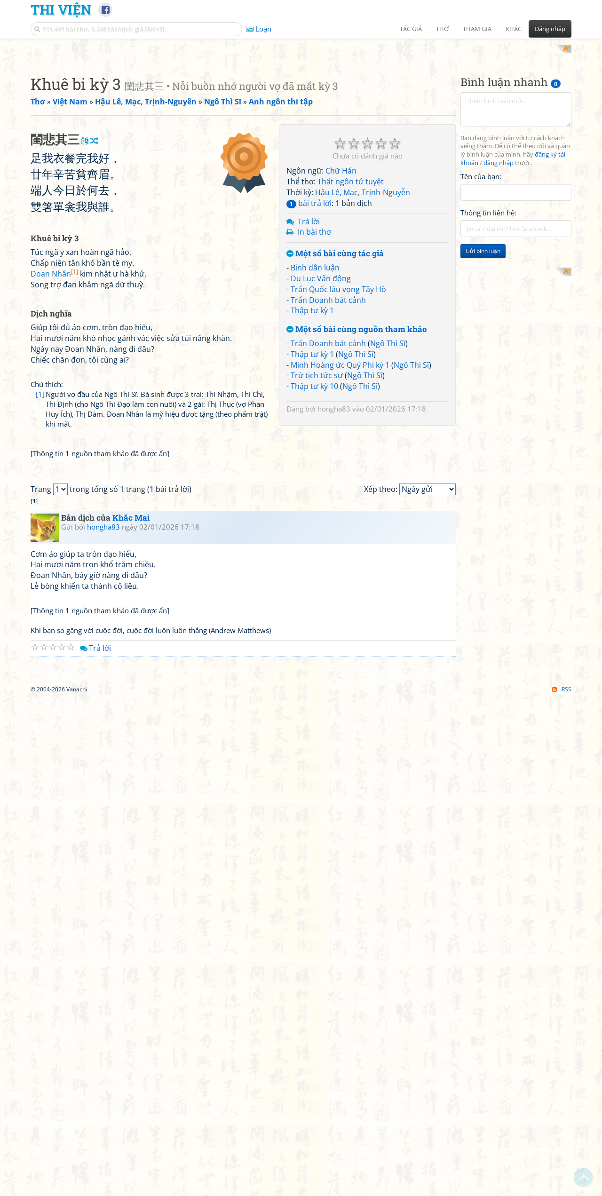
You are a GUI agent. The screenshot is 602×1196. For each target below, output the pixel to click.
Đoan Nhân (54, 397)
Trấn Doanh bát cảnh (328, 291)
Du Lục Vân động (321, 269)
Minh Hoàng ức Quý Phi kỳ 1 (340, 356)
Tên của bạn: (480, 167)
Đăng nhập (550, 28)
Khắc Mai (131, 752)
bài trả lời (309, 194)
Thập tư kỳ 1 (312, 302)
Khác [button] (514, 28)
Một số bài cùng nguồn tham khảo (356, 321)
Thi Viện (61, 9)
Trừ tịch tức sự (317, 367)
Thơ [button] (442, 28)
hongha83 (333, 400)
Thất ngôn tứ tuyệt (350, 173)
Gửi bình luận (483, 242)
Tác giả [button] (411, 28)
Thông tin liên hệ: (488, 204)
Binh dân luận (315, 258)
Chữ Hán (340, 162)
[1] (40, 517)
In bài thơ (314, 223)
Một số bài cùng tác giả (335, 245)
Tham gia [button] (477, 28)
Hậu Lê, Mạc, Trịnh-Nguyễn (362, 183)
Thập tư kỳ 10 (314, 377)
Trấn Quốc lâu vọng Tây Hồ (338, 280)
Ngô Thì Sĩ (387, 334)
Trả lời (309, 212)
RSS (561, 1056)
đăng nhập (498, 154)
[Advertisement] (152, 181)
